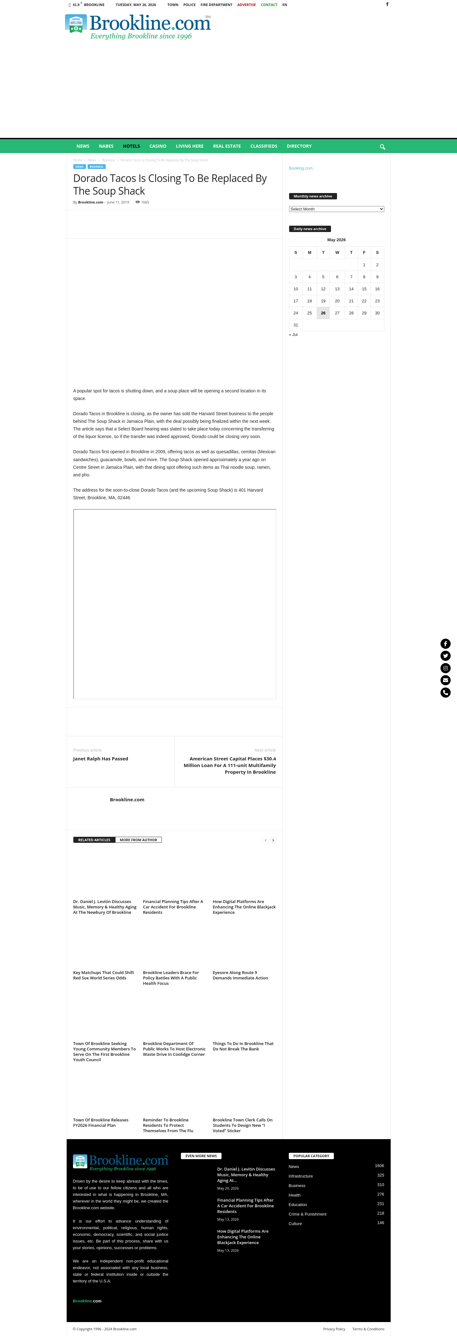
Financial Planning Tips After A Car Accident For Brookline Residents (173, 907)
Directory (299, 146)
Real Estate (227, 146)
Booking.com (301, 168)
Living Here (189, 146)
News (82, 146)
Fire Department (216, 4)
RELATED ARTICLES (94, 839)
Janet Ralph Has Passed (101, 758)
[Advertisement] (229, 90)
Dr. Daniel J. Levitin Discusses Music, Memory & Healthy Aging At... (246, 1174)
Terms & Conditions (369, 1328)
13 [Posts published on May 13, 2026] (337, 289)
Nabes (106, 146)
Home (77, 160)
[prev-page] (265, 840)
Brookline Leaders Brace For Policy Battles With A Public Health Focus (171, 978)
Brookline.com (90, 202)
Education (298, 1204)
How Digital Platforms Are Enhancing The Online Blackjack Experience (244, 907)
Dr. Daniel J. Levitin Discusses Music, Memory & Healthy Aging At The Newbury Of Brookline (104, 907)
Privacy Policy (334, 1328)
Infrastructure (301, 1176)
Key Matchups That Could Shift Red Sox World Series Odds (103, 975)
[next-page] (273, 840)
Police (189, 4)
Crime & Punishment (308, 1214)
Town (172, 4)
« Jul (293, 334)
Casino (157, 146)
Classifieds (263, 146)
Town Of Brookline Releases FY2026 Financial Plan (101, 1122)
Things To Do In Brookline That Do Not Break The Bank (243, 1046)
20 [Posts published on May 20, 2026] (337, 301)
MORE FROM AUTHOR (138, 839)
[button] (382, 147)
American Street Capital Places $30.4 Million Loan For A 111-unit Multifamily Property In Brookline (230, 765)
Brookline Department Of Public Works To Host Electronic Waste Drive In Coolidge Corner (174, 1049)
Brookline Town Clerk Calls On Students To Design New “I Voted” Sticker (243, 1125)
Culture (295, 1223)
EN (284, 4)
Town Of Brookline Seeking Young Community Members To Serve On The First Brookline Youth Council (104, 1051)
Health (295, 1195)
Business (108, 160)
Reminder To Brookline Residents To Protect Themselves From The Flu (168, 1125)
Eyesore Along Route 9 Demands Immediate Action (240, 975)
